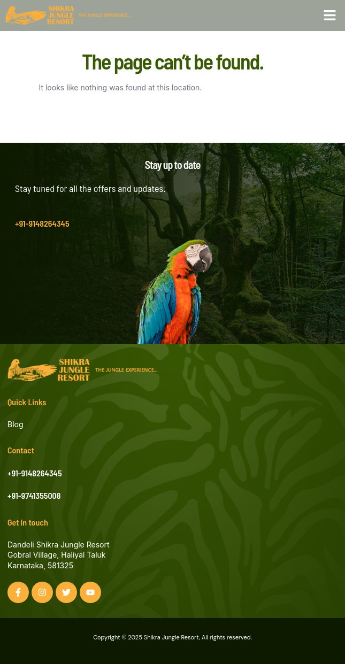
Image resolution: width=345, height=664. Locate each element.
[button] (330, 15)
